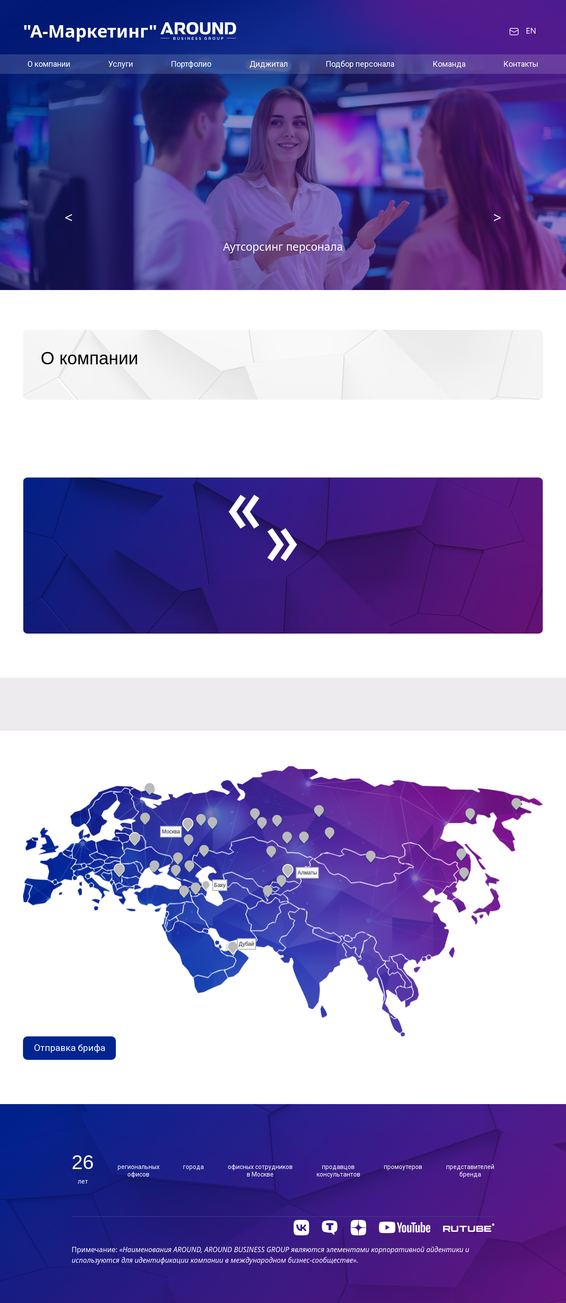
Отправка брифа (69, 1048)
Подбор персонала (359, 64)
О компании (48, 64)
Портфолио (191, 64)
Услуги (120, 64)
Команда (449, 64)
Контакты (521, 64)
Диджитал (268, 64)
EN (531, 30)
